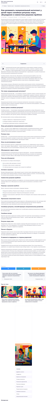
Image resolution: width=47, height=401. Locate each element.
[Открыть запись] (12, 294)
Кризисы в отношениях (21, 376)
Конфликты (18, 374)
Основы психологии (20, 379)
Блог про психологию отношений (7, 2)
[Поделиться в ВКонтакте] (8, 268)
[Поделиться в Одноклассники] (39, 268)
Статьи (17, 394)
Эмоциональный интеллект (22, 396)
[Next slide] (30, 363)
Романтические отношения (21, 389)
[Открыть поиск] (37, 2)
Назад (43, 5)
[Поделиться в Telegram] (23, 268)
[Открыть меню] (45, 2)
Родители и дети (19, 386)
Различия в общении (20, 384)
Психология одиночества (21, 381)
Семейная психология (20, 391)
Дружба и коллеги (20, 371)
